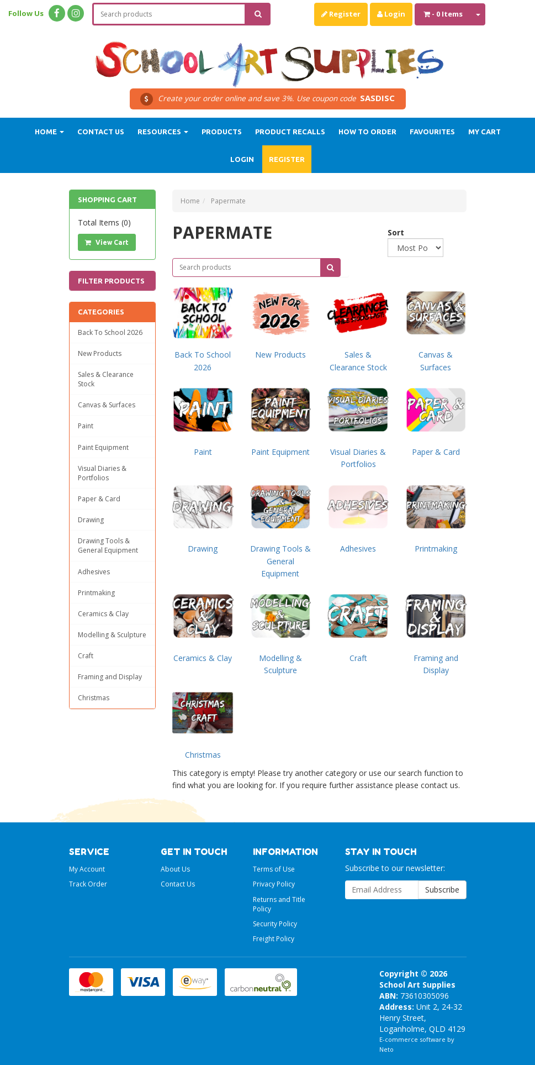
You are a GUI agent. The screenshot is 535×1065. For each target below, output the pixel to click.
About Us (175, 869)
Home (49, 131)
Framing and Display (110, 676)
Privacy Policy (274, 884)
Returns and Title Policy (279, 904)
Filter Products (111, 281)
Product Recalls (290, 131)
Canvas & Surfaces (106, 405)
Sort (392, 232)
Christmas (93, 697)
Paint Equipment (103, 447)
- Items (443, 14)
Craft (85, 655)
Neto (386, 1049)
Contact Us (100, 131)
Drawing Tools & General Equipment (108, 545)
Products (222, 131)
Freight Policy (273, 938)
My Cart (484, 131)
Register (341, 14)
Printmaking (96, 592)
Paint (85, 426)
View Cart (107, 242)
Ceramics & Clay (103, 613)
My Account (87, 869)
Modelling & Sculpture (112, 634)
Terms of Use (274, 869)
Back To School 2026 (110, 332)
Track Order (88, 884)
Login (391, 14)
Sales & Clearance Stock (106, 379)
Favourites (432, 131)
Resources (162, 131)
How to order (367, 131)
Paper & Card (99, 498)
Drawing (91, 519)
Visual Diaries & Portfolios (102, 473)
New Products (99, 353)
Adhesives (94, 571)
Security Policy (275, 923)
